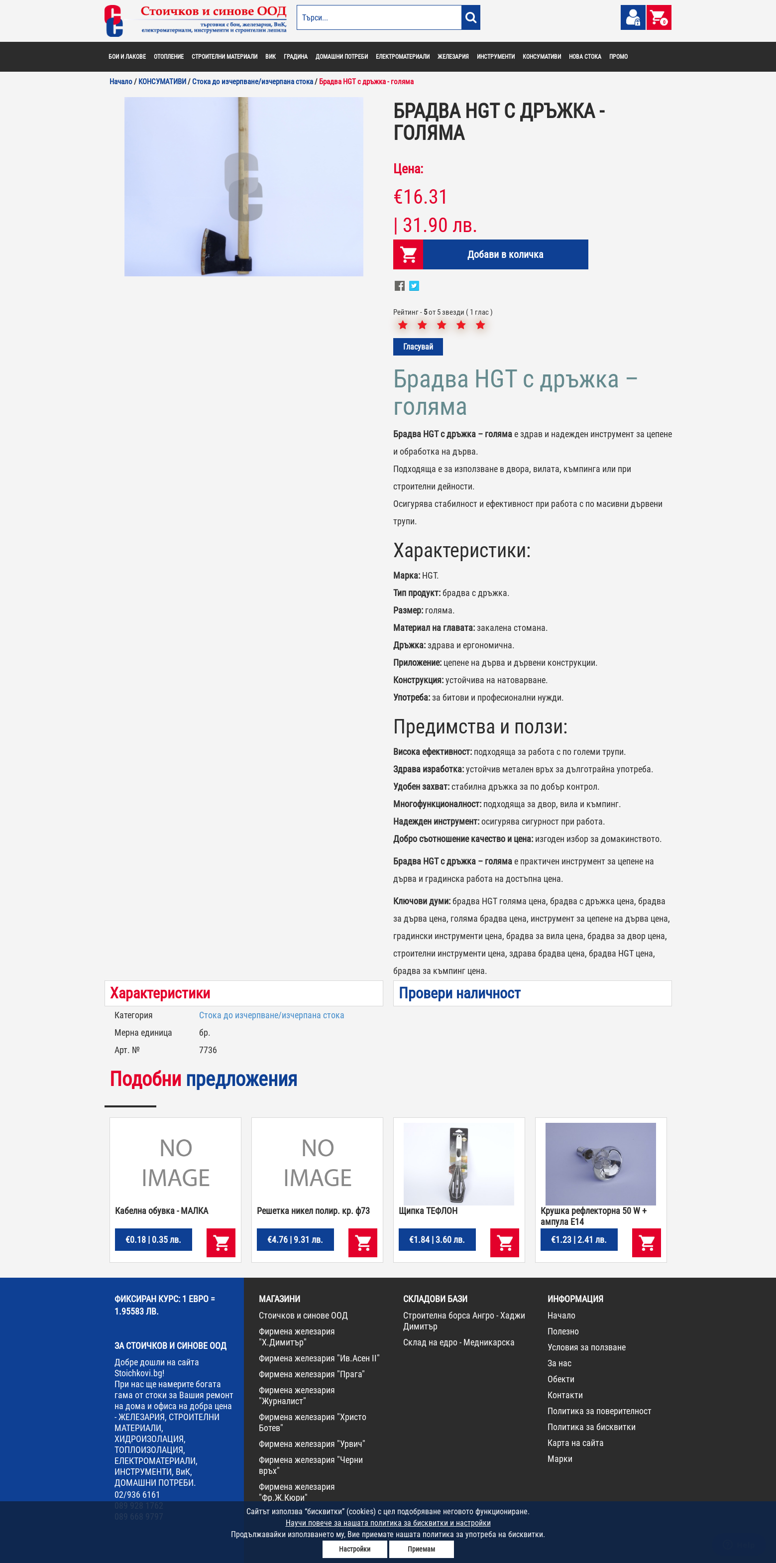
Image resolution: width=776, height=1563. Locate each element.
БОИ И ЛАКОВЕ (127, 56)
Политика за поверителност (600, 1411)
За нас (559, 1363)
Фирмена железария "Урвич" (312, 1444)
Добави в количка (505, 254)
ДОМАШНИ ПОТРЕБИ (342, 56)
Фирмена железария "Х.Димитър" (297, 1336)
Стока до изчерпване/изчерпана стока (271, 1015)
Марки (560, 1458)
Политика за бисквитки (592, 1427)
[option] (243, 186)
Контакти (565, 1395)
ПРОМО (618, 56)
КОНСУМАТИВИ (542, 56)
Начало (561, 1315)
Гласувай (418, 347)
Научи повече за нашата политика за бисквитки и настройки (388, 1523)
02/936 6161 (137, 1494)
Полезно (563, 1331)
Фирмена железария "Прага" (312, 1374)
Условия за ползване (587, 1347)
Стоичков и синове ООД (303, 1315)
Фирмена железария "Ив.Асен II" (319, 1358)
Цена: (408, 168)
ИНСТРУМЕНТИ (496, 56)
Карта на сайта (576, 1443)
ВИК (270, 56)
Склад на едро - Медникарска (459, 1342)
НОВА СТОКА (585, 56)
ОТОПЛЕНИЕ (169, 56)
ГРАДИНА (296, 56)
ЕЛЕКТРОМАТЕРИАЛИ (403, 56)
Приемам (421, 1549)
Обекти (561, 1379)
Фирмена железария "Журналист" (297, 1395)
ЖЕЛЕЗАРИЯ (453, 56)
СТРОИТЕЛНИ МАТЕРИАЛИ (224, 56)
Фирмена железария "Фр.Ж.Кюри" (297, 1492)
